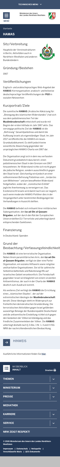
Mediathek (10, 405)
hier (44, 354)
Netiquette (36, 449)
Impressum (8, 449)
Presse (8, 396)
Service (8, 423)
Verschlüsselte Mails (12, 451)
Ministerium (11, 387)
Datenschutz (22, 449)
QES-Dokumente (32, 451)
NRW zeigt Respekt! (16, 431)
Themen (8, 379)
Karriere (9, 414)
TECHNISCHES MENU (34, 4)
